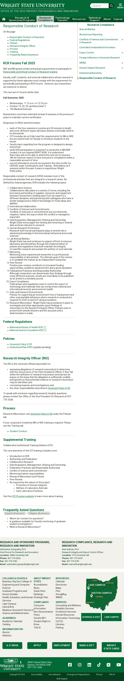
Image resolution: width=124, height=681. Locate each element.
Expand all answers (15, 513)
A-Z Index (12, 645)
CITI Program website (23, 496)
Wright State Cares (111, 647)
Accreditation (55, 674)
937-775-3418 (76, 558)
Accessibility (36, 674)
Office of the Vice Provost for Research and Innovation (33, 11)
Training (14, 52)
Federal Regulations (20, 40)
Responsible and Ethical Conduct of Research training (30, 72)
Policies (13, 43)
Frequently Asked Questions (24, 54)
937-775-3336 (14, 558)
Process (14, 49)
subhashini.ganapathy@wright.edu (23, 564)
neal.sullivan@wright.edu (80, 564)
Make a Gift (86, 645)
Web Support (62, 679)
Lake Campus (111, 617)
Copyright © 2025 (17, 674)
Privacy (99, 674)
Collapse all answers (38, 513)
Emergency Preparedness (78, 674)
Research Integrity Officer (23, 46)
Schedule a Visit (91, 617)
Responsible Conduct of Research (27, 37)
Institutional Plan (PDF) (21, 347)
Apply (37, 645)
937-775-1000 (34, 667)
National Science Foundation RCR (26, 330)
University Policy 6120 (21, 344)
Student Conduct (18, 431)
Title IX (112, 674)
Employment (62, 645)
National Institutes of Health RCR (26, 327)
